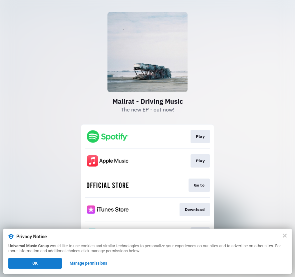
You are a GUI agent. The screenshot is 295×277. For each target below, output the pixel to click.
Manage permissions (88, 263)
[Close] (284, 235)
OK (35, 263)
